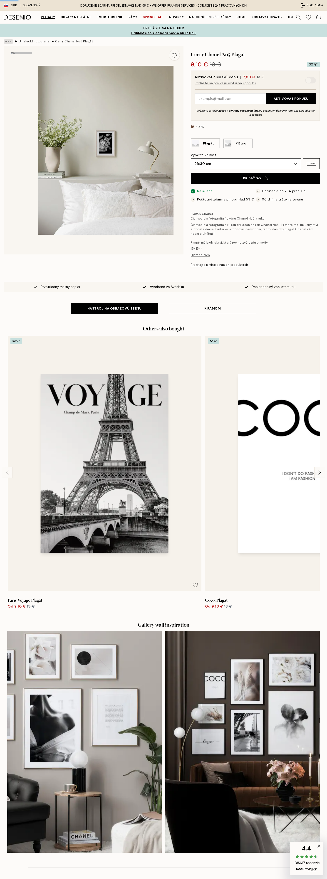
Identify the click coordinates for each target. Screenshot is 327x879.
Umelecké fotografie (34, 41)
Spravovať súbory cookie (248, 801)
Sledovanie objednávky (246, 764)
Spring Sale (153, 17)
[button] (311, 163)
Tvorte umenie (110, 17)
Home (241, 17)
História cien (200, 255)
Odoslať (82, 799)
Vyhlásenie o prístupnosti (169, 788)
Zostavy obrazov (267, 17)
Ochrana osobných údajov (249, 785)
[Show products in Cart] (318, 17)
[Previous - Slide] (7, 394)
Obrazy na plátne (76, 17)
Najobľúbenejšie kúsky (210, 17)
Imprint (155, 764)
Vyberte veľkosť (203, 155)
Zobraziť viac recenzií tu (163, 666)
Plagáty (48, 17)
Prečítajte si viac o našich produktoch (219, 265)
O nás (154, 749)
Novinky (176, 17)
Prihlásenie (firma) (164, 809)
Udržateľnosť (160, 780)
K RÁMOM (212, 308)
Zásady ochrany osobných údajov (240, 110)
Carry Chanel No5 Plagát (74, 41)
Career (155, 772)
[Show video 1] (21, 129)
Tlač (153, 757)
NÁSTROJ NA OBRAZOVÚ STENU (114, 308)
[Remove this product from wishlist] (174, 55)
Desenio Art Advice (243, 749)
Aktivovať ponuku (291, 99)
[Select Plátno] (238, 143)
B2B (291, 17)
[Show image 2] (21, 99)
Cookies (235, 793)
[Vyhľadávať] (298, 17)
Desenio (176, 866)
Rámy (133, 17)
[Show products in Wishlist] (308, 17)
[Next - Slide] (319, 394)
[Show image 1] (21, 67)
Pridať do (255, 178)
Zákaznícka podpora (244, 757)
